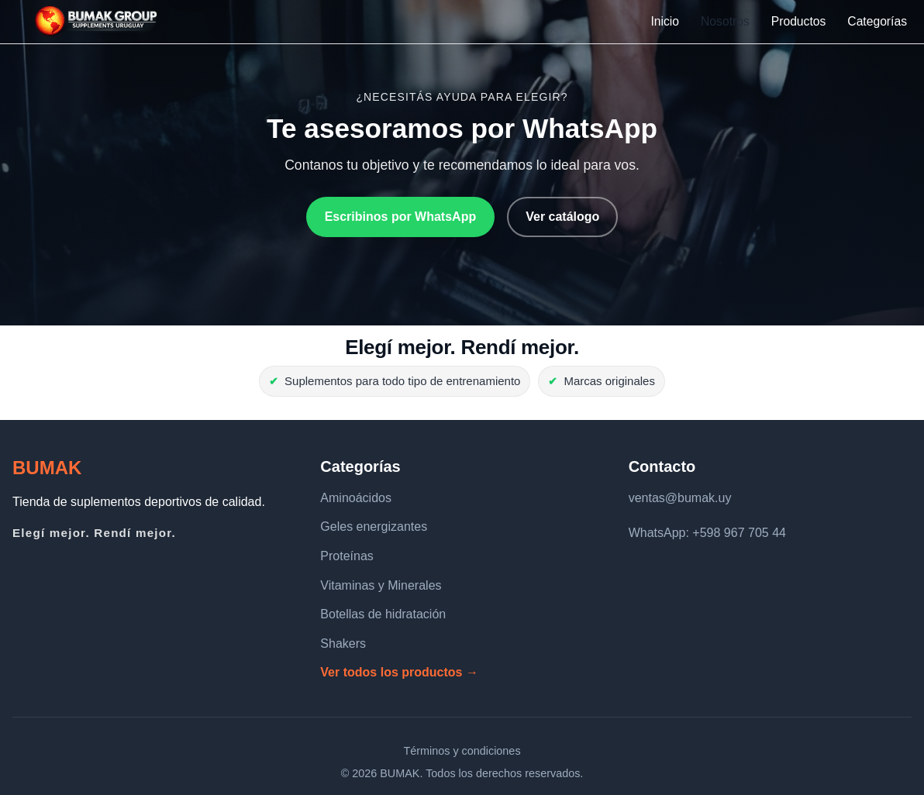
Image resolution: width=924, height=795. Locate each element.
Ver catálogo (562, 216)
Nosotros (725, 21)
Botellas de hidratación (383, 614)
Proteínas (346, 556)
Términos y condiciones (461, 751)
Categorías (877, 21)
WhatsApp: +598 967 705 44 (707, 532)
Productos (798, 21)
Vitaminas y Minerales (380, 585)
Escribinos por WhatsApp (401, 216)
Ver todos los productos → (399, 672)
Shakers (343, 643)
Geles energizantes (373, 526)
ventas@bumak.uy (680, 497)
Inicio (664, 21)
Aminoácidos (355, 497)
